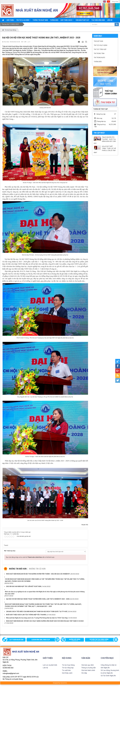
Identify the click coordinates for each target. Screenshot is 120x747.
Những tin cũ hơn (37, 569)
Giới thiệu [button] (10, 20)
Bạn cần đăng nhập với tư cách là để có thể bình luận (30, 557)
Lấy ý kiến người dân (16, 639)
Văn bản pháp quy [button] (82, 20)
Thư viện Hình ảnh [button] (98, 20)
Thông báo (98, 61)
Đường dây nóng (73, 640)
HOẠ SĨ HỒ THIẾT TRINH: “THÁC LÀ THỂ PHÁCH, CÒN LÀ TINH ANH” (105, 149)
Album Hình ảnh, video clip (40, 639)
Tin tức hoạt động (100, 45)
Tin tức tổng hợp (100, 49)
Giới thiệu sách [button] (66, 20)
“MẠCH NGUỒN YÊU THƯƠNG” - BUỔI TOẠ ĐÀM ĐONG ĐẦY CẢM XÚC (105, 140)
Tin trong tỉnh (99, 53)
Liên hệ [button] (109, 20)
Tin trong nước (99, 57)
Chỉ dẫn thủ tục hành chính (100, 640)
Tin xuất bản (98, 41)
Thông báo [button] (54, 20)
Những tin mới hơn (18, 569)
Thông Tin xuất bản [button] (40, 20)
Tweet (6, 545)
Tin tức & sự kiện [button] (23, 20)
